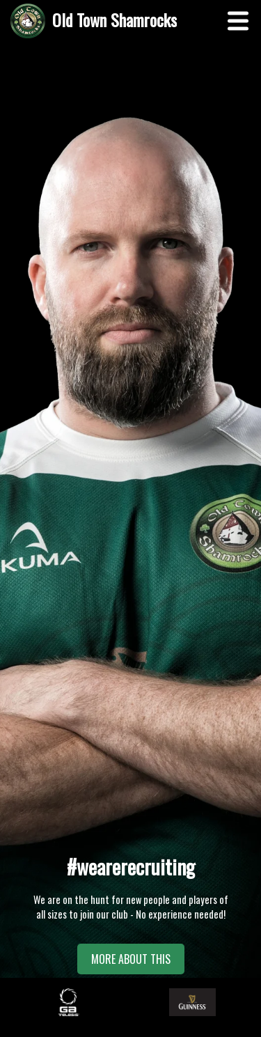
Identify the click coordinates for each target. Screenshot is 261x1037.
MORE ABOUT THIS (131, 959)
